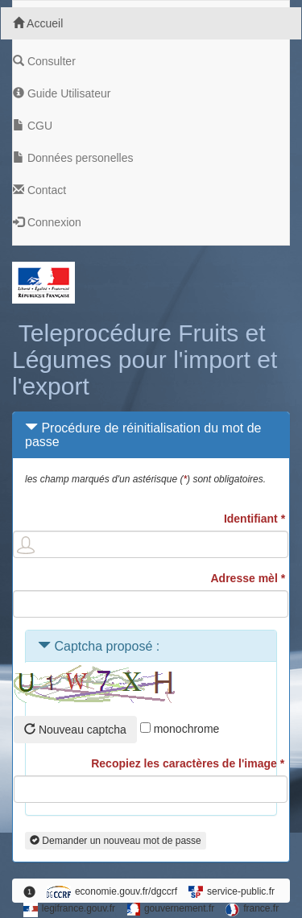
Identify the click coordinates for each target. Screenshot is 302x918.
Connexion (49, 222)
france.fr (252, 909)
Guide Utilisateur (63, 93)
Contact (41, 190)
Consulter (46, 61)
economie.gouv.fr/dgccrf (112, 892)
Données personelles (74, 157)
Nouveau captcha (75, 729)
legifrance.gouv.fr (69, 910)
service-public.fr (231, 892)
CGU (34, 125)
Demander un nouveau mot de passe (115, 840)
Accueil (38, 23)
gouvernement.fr (170, 909)
